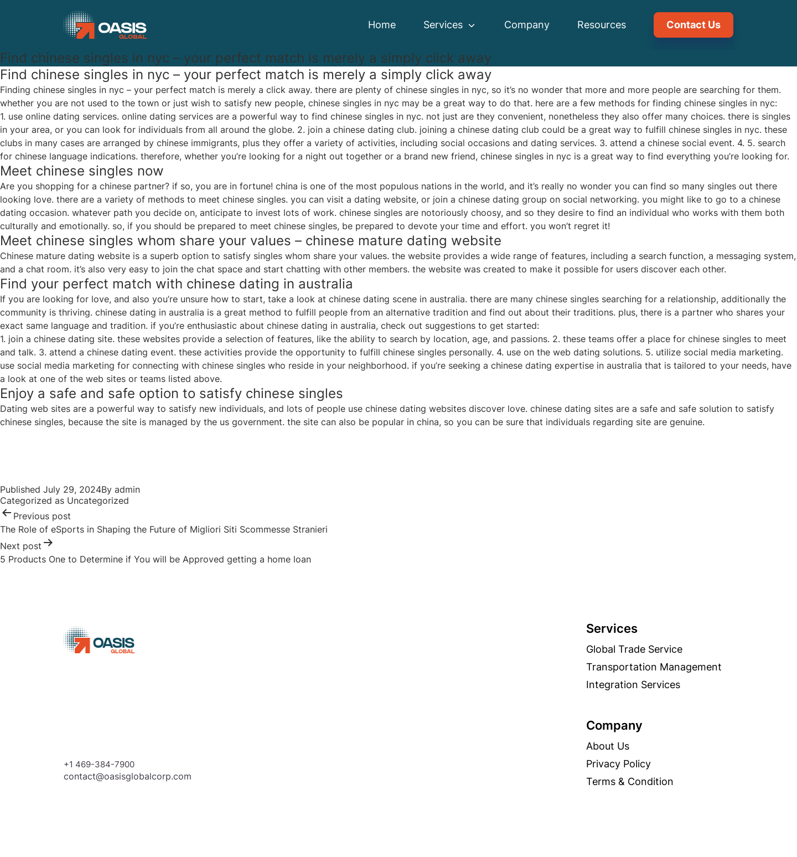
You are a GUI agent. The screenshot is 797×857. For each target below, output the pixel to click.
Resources (601, 24)
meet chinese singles (242, 199)
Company (527, 24)
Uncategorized (98, 500)
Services (450, 24)
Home (382, 24)
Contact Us (693, 24)
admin (127, 489)
